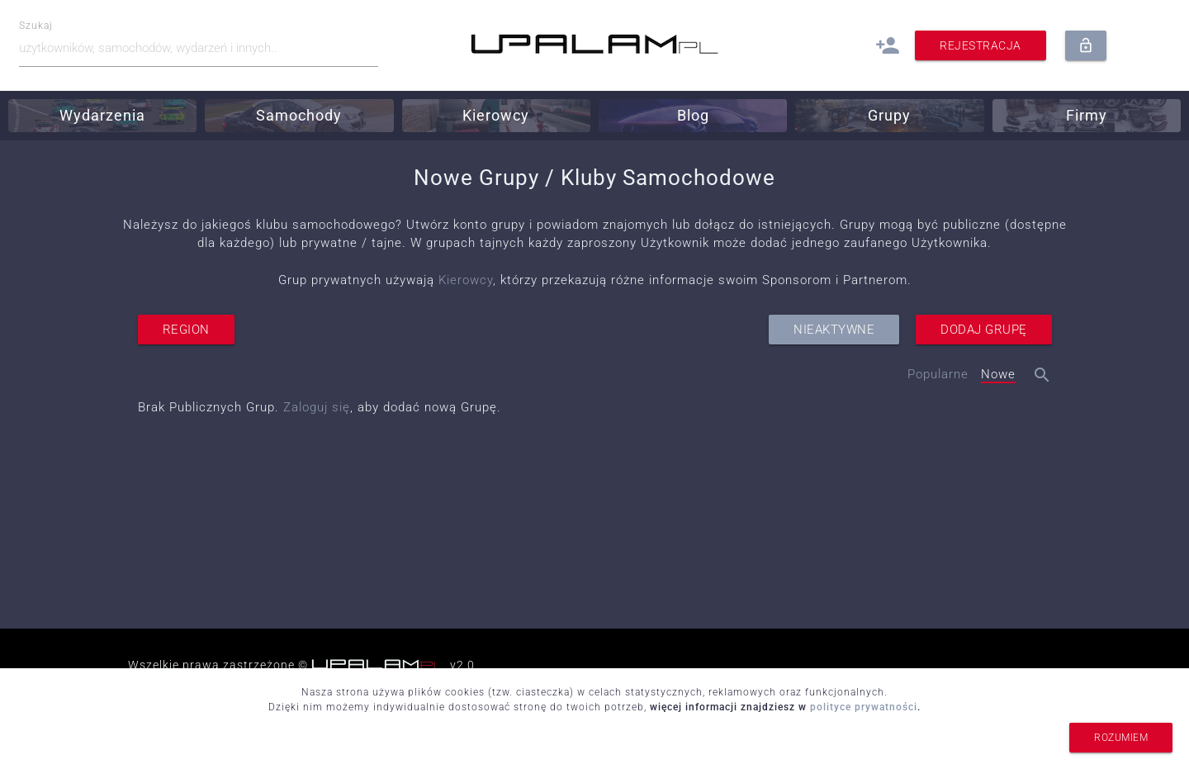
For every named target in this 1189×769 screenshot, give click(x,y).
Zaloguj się (316, 407)
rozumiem (1121, 737)
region (186, 329)
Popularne (938, 374)
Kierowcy (465, 280)
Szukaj (36, 25)
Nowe (998, 374)
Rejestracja (980, 45)
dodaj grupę (983, 329)
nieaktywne (833, 329)
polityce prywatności (863, 707)
